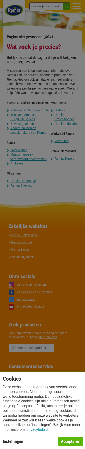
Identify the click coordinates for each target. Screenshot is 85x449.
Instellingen (13, 441)
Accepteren (70, 441)
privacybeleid (37, 429)
